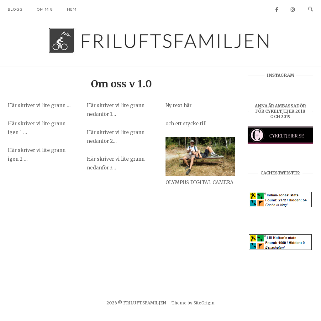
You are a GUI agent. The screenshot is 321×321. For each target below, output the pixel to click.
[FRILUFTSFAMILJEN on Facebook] (277, 10)
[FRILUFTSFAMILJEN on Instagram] (293, 10)
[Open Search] (310, 9)
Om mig (45, 9)
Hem (71, 9)
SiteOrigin (203, 303)
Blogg (15, 9)
